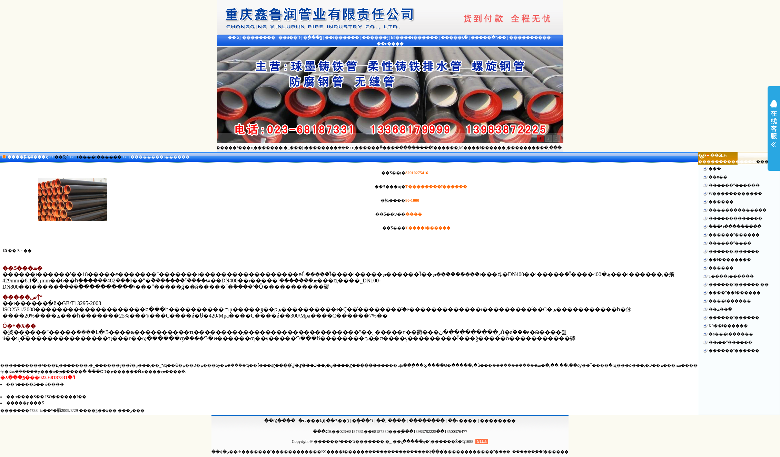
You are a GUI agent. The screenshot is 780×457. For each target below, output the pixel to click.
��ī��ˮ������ (730, 342)
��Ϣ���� (279, 420)
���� (764, 161)
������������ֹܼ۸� (409, 451)
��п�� (718, 177)
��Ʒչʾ (61, 157)
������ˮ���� (730, 243)
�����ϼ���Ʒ (25, 403)
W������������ (735, 193)
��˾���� (391, 420)
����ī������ (730, 301)
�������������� (738, 210)
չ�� (774, 128)
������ (721, 201)
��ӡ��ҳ (97, 410)
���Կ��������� (735, 226)
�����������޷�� (735, 218)
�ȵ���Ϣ (311, 420)
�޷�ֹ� (715, 168)
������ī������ (734, 251)
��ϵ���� (463, 420)
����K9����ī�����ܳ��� (340, 451)
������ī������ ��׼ (739, 284)
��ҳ (42, 157)
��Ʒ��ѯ (338, 420)
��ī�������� (730, 259)
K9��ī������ (728, 325)
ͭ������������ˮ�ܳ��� (477, 451)
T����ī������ (98, 157)
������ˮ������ (734, 185)
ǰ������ (556, 451)
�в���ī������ (731, 334)
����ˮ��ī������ (735, 292)
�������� (427, 420)
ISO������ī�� (65, 396)
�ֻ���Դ (363, 420)
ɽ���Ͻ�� (312, 365)
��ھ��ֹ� (720, 309)
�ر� (131, 410)
